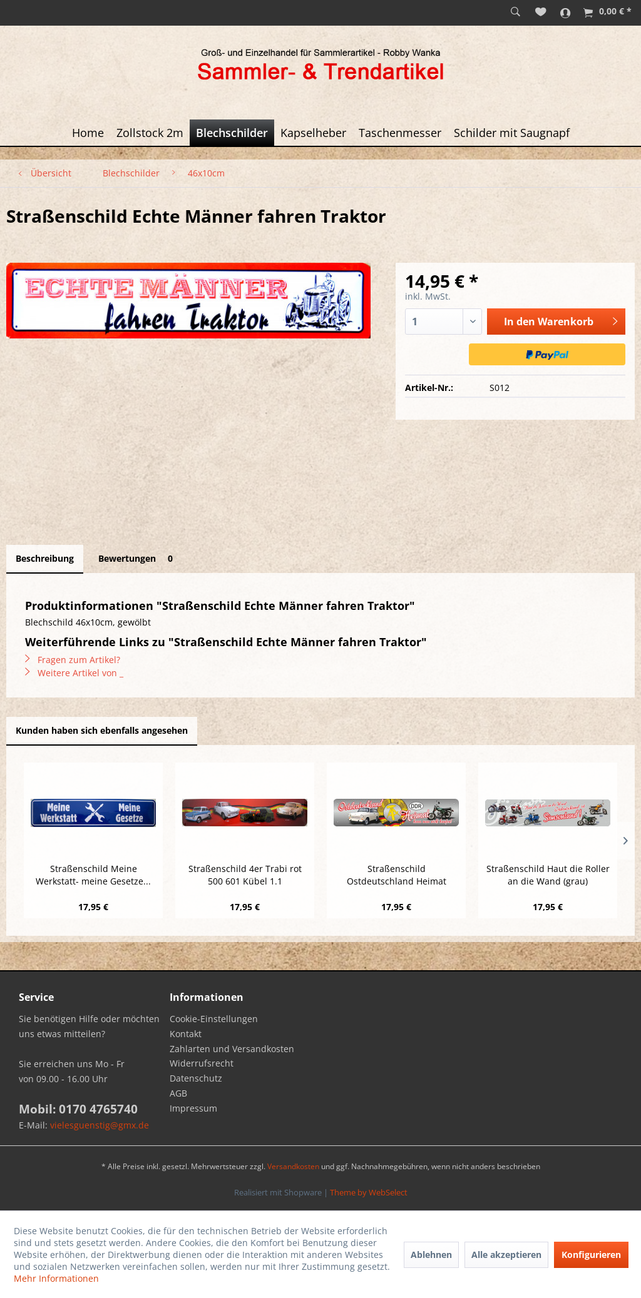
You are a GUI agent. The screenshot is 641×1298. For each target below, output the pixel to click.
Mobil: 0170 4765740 (78, 1109)
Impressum (193, 1108)
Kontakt (186, 1034)
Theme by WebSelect (369, 1192)
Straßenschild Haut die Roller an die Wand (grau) (548, 875)
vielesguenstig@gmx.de (99, 1125)
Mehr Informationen (56, 1278)
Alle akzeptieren (506, 1254)
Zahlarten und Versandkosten (232, 1049)
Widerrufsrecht (201, 1063)
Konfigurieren (591, 1254)
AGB (178, 1093)
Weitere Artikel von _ (74, 673)
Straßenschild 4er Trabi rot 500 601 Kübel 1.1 (245, 875)
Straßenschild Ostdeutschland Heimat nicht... (396, 875)
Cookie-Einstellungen (214, 1019)
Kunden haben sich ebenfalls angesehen (102, 730)
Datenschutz (196, 1078)
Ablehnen (431, 1254)
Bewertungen (137, 558)
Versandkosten (293, 1166)
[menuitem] (515, 12)
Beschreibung (45, 558)
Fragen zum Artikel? (72, 660)
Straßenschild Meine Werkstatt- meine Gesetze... (93, 875)
